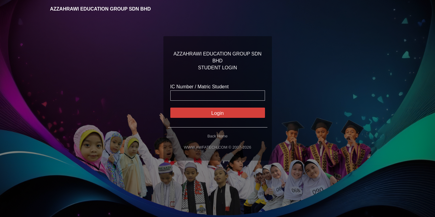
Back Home (217, 136)
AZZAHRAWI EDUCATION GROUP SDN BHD (96, 8)
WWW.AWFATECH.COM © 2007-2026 (217, 147)
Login (217, 113)
